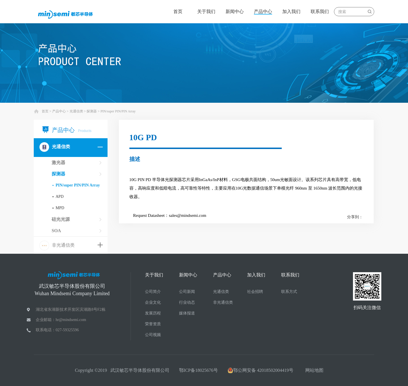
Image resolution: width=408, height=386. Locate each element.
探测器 (92, 111)
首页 (177, 11)
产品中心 (59, 111)
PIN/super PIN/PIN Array (118, 111)
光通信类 (76, 111)
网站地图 (313, 370)
